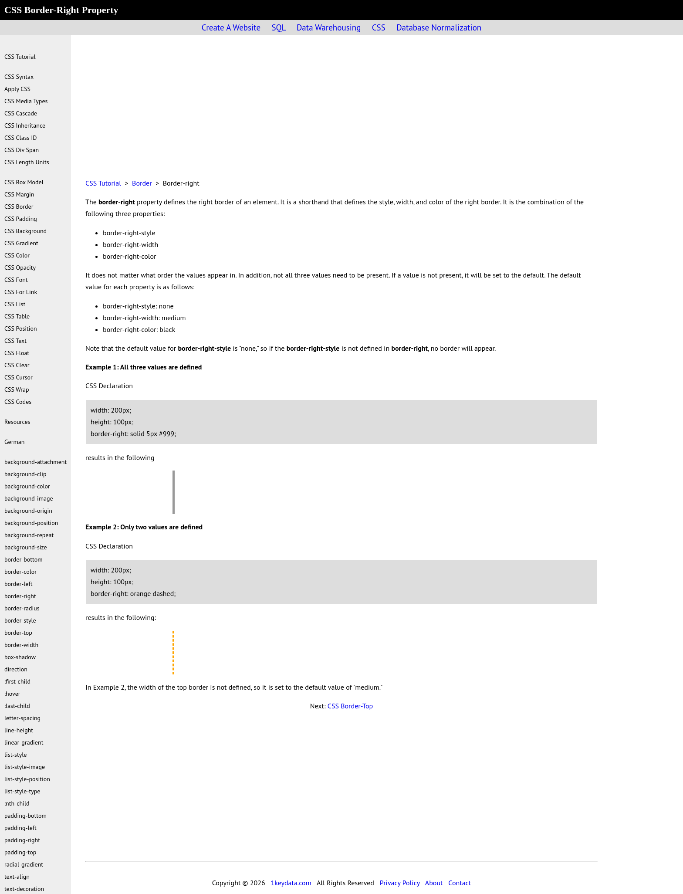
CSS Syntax (19, 77)
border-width (21, 645)
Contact (459, 882)
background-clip (25, 474)
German (14, 442)
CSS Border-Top (350, 705)
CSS (378, 27)
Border (142, 183)
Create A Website (231, 27)
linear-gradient (23, 742)
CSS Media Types (25, 101)
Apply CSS (17, 89)
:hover (12, 694)
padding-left (20, 828)
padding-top (20, 852)
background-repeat (29, 535)
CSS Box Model (24, 182)
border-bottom (23, 559)
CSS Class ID (20, 138)
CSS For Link (20, 292)
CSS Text (15, 341)
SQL (278, 27)
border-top (18, 633)
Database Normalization (438, 27)
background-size (25, 547)
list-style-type (22, 791)
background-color (27, 486)
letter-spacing (22, 718)
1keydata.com (290, 882)
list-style (15, 755)
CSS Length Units (26, 162)
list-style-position (27, 779)
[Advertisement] (341, 112)
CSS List (14, 304)
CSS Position (20, 328)
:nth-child (17, 803)
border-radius (22, 608)
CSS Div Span (21, 150)
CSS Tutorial (103, 183)
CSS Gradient (21, 243)
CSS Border (18, 206)
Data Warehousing (329, 27)
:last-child (17, 706)
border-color (20, 572)
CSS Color (17, 255)
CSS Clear (17, 365)
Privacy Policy (400, 882)
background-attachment (35, 462)
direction (15, 669)
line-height (18, 730)
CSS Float (16, 353)
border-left (18, 584)
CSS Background (25, 231)
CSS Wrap (16, 389)
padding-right (22, 840)
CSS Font (16, 280)
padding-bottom (25, 816)
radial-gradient (23, 864)
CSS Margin (19, 194)
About (434, 882)
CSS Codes (17, 402)
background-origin (28, 511)
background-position (31, 523)
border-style (20, 620)
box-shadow (20, 657)
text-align (17, 876)
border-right (20, 596)
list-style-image (24, 767)
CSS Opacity (20, 267)
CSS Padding (20, 219)
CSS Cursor (18, 377)
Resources (17, 422)
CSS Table (17, 316)
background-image (28, 498)
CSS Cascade (20, 113)
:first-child (17, 681)
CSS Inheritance (24, 125)
